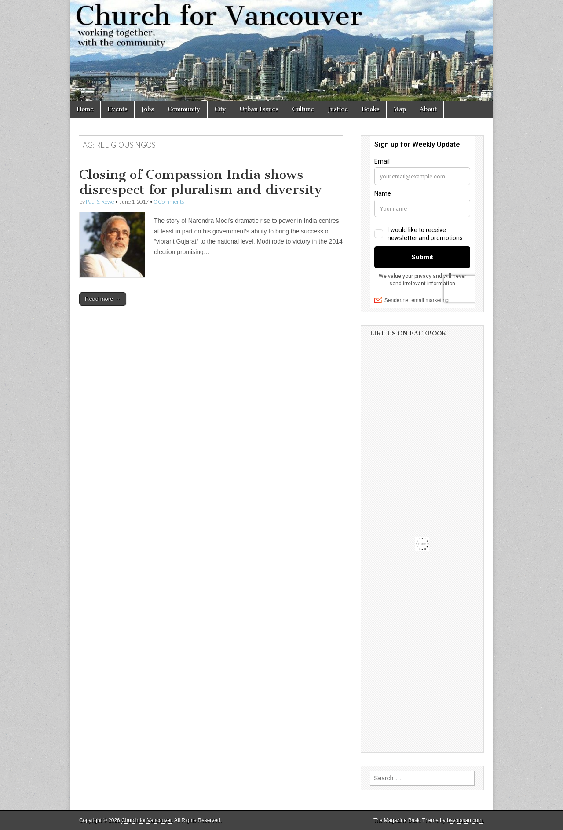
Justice (338, 109)
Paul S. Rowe (100, 201)
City (220, 109)
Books (371, 109)
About (428, 109)
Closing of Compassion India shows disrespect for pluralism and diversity (200, 182)
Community (184, 109)
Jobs (147, 109)
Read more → (103, 298)
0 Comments (169, 201)
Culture (303, 109)
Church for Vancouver (146, 820)
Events (117, 109)
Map (399, 109)
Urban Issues (259, 109)
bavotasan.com (465, 820)
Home (85, 109)
